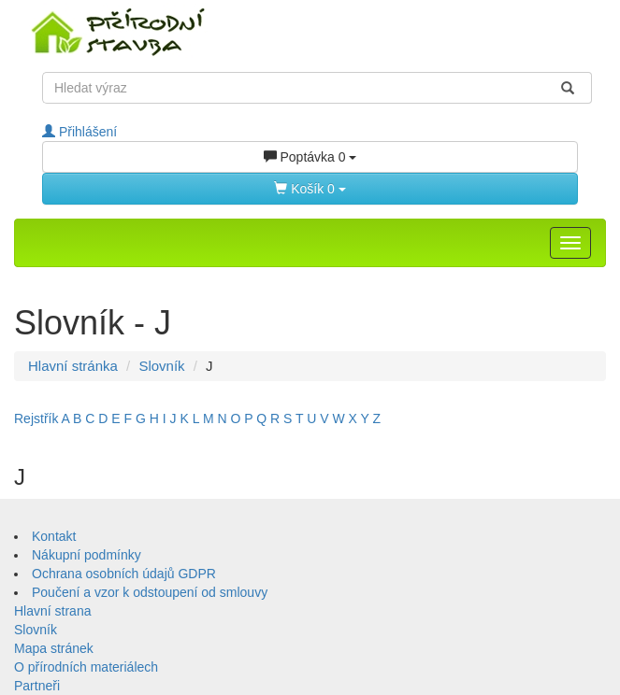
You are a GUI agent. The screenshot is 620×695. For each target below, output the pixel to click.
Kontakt (54, 536)
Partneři (37, 685)
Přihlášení (79, 131)
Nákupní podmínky (86, 554)
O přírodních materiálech (86, 667)
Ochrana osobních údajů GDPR (124, 573)
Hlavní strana (52, 610)
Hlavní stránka (73, 366)
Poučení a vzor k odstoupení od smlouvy (149, 592)
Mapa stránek (54, 648)
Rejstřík (36, 418)
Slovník (161, 366)
